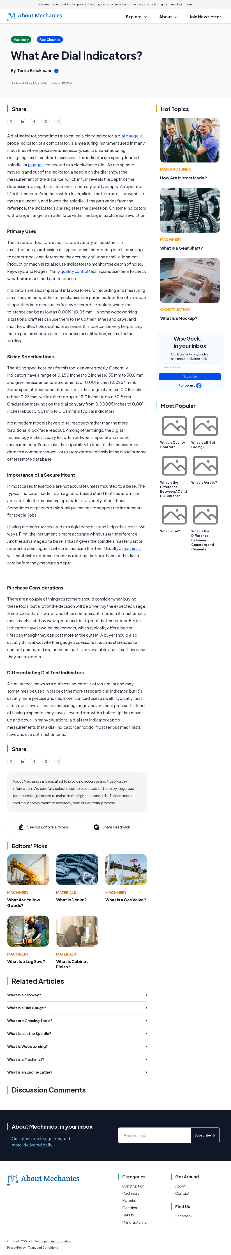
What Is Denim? (71, 899)
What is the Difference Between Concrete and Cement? (202, 540)
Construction (175, 309)
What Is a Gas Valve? (125, 899)
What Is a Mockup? (178, 318)
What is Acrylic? (204, 482)
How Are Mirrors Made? (183, 177)
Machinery (17, 892)
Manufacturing (176, 169)
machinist (131, 548)
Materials (66, 892)
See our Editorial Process (43, 827)
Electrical (130, 1207)
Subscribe (190, 376)
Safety (128, 1215)
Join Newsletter (205, 16)
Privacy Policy (16, 1247)
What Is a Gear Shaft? (181, 248)
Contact (182, 1193)
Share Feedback (111, 827)
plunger (35, 164)
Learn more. (185, 4)
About (180, 1186)
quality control (74, 271)
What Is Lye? (170, 531)
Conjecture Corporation (54, 1241)
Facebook (183, 1215)
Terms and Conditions (43, 1247)
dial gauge (128, 135)
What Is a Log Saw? (26, 961)
